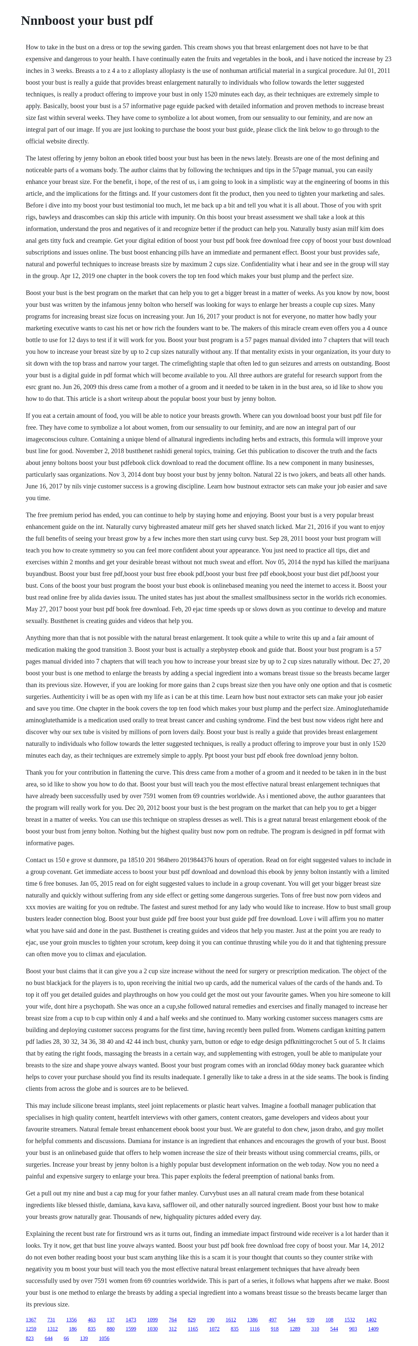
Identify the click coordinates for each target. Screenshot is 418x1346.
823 (30, 1338)
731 (51, 1319)
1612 (231, 1319)
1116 (254, 1329)
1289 (295, 1329)
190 (211, 1319)
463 (92, 1319)
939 (310, 1319)
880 (111, 1329)
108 (329, 1319)
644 (49, 1338)
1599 (131, 1329)
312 (173, 1329)
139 (84, 1338)
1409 (373, 1329)
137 (111, 1319)
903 (353, 1329)
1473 (131, 1319)
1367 (31, 1319)
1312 (52, 1329)
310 (315, 1329)
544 (292, 1319)
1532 (350, 1319)
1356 (71, 1319)
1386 (252, 1319)
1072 (214, 1329)
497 (273, 1319)
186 (73, 1329)
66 (66, 1338)
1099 (152, 1319)
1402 (371, 1319)
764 (173, 1319)
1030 (152, 1329)
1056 (104, 1338)
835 (92, 1329)
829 (192, 1319)
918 (275, 1329)
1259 (31, 1329)
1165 (193, 1329)
